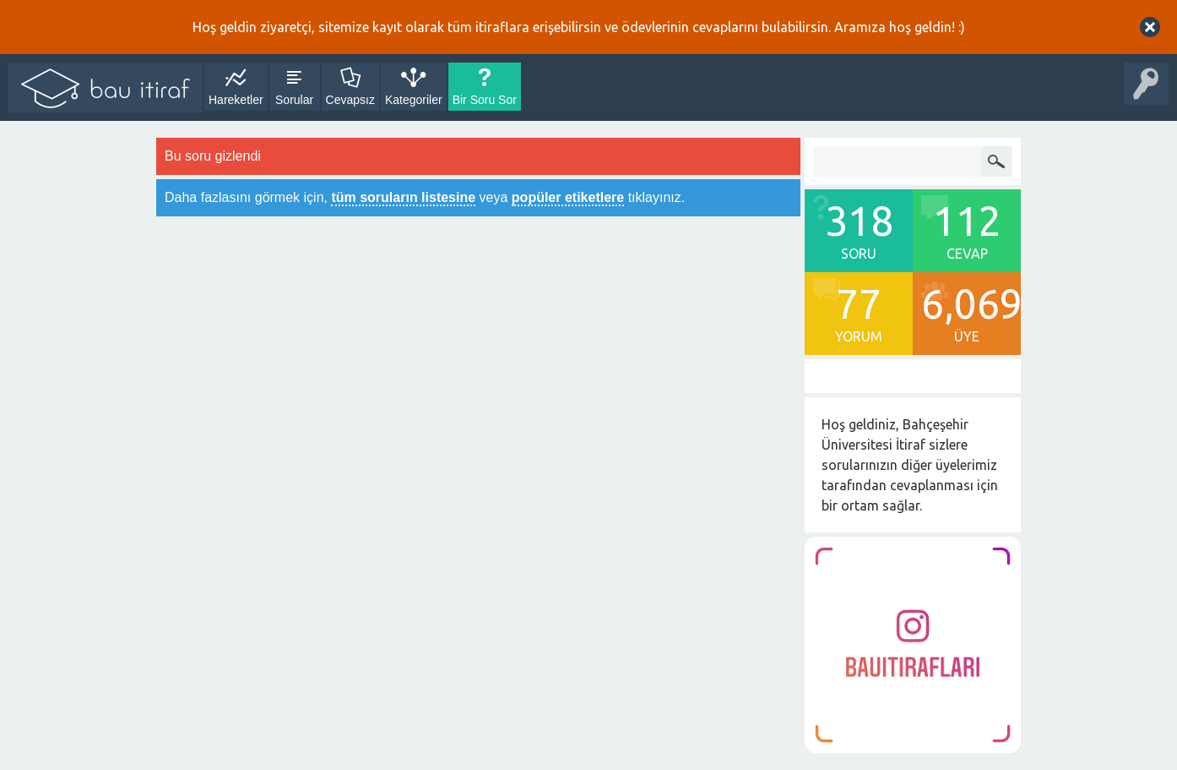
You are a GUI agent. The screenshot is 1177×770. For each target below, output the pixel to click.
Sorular (294, 99)
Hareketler (236, 99)
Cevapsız (350, 99)
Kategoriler (413, 99)
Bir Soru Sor (485, 99)
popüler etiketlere (568, 197)
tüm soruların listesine (403, 197)
